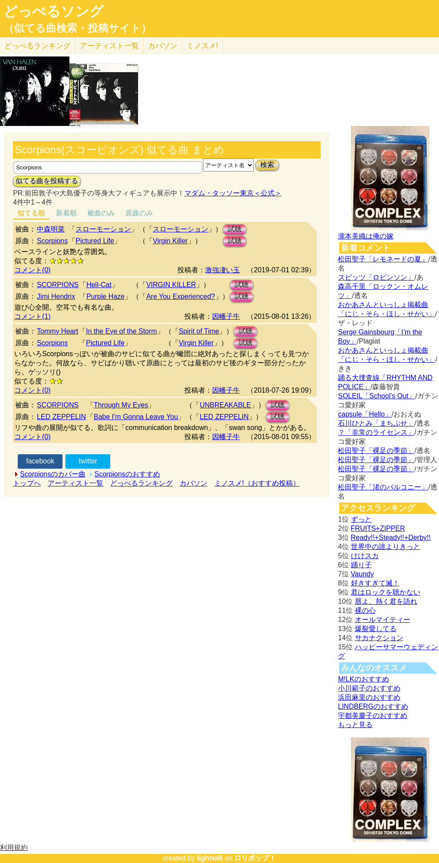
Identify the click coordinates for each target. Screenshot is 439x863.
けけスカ (365, 555)
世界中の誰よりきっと (385, 546)
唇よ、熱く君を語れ (386, 601)
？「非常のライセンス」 (376, 432)
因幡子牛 (226, 316)
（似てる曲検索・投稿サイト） (77, 28)
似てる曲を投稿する (47, 181)
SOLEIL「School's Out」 (376, 396)
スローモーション (103, 229)
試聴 (235, 229)
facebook (40, 461)
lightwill (210, 858)
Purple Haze (105, 296)
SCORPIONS (58, 284)
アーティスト (109, 46)
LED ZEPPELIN (61, 416)
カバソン (162, 46)
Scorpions (52, 241)
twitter (88, 461)
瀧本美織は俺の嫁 (365, 236)
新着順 (66, 213)
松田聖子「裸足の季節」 (376, 450)
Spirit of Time (199, 331)
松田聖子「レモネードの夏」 (383, 259)
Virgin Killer (170, 241)
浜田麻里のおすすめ (369, 697)
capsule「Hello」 (365, 414)
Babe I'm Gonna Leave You (136, 416)
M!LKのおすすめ (363, 679)
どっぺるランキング (141, 483)
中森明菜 (51, 229)
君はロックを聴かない (385, 592)
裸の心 (365, 610)
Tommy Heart (57, 331)
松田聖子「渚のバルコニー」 (383, 487)
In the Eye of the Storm (121, 331)
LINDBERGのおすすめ (373, 706)
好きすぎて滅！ (375, 583)
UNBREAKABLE (225, 405)
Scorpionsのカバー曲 (52, 474)
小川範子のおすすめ (369, 688)
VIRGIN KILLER (171, 284)
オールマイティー (382, 619)
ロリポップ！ (255, 858)
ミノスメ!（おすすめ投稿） (256, 483)
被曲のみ (101, 213)
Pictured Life (94, 241)
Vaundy (362, 574)
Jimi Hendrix (56, 296)
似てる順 (31, 213)
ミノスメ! (202, 46)
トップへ (27, 483)
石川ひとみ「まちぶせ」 (376, 423)
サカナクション (379, 637)
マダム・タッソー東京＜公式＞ (233, 193)
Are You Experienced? (180, 296)
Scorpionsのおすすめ (127, 474)
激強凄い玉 (222, 270)
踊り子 (361, 565)
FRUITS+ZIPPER (378, 528)
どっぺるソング (53, 11)
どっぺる (37, 46)
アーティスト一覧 (75, 483)
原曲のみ (139, 213)
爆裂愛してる (375, 628)
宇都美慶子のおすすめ (372, 715)
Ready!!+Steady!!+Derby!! (391, 537)
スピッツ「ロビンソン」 (376, 277)
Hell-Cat (98, 284)
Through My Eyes (121, 405)
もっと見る (355, 724)
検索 (267, 165)
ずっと (361, 519)
